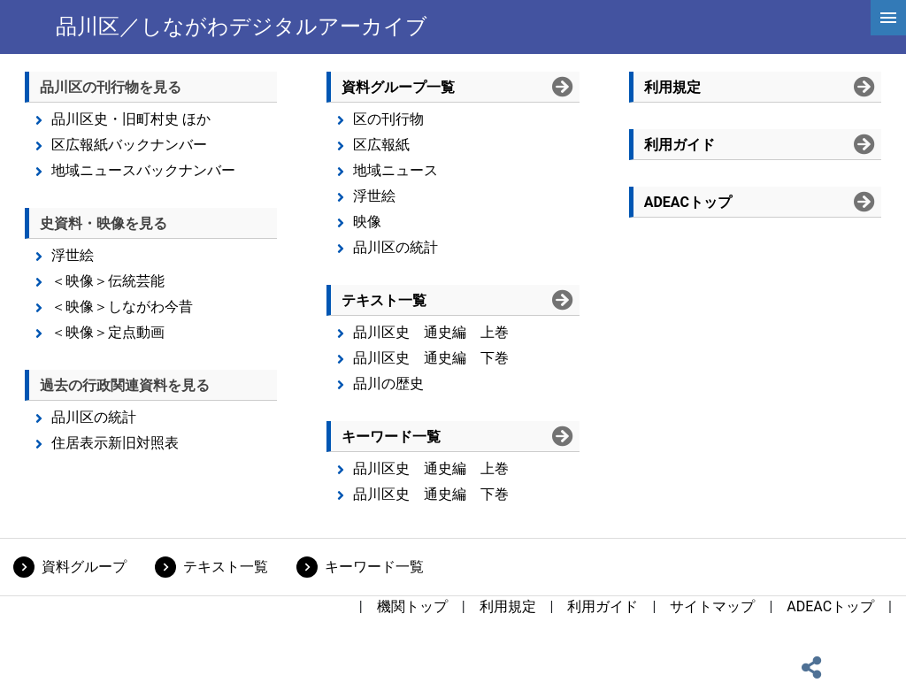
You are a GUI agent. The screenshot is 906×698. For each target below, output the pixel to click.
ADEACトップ (830, 606)
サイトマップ (712, 606)
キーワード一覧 (374, 566)
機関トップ (412, 606)
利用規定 (508, 606)
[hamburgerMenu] (888, 17)
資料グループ (84, 566)
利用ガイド (602, 606)
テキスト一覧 (225, 566)
